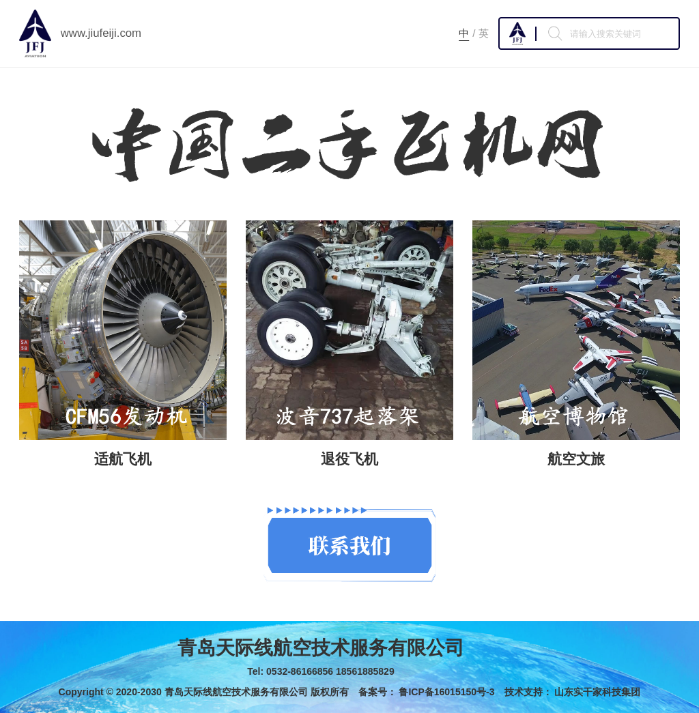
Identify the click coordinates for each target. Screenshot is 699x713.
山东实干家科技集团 (597, 691)
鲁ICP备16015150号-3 (446, 691)
